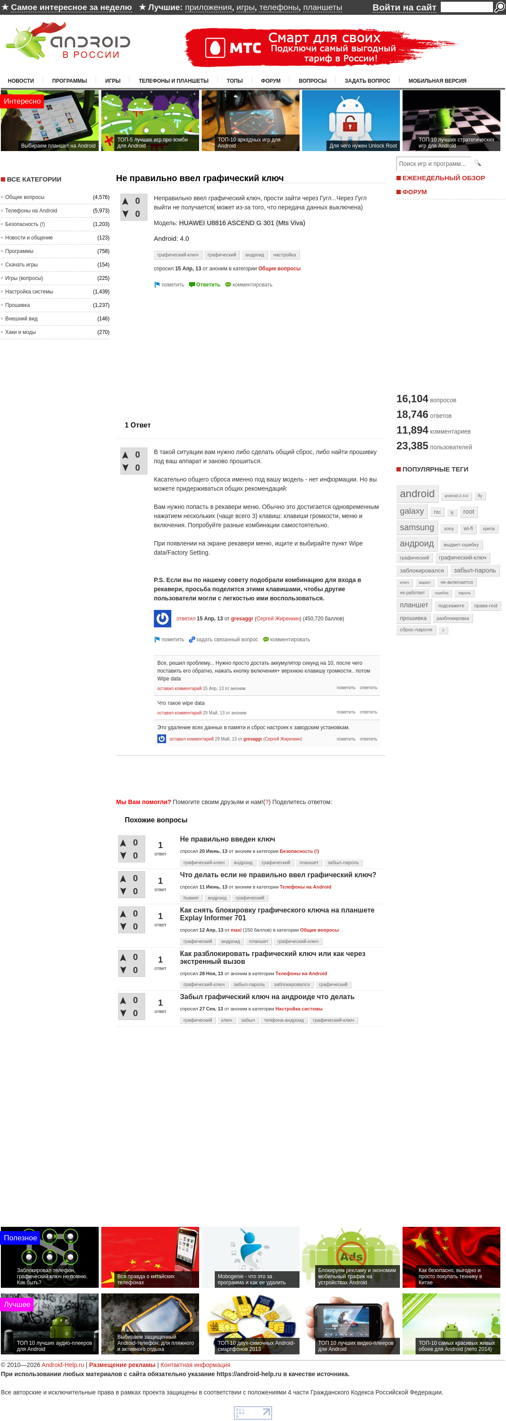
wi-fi (468, 528)
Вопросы (312, 81)
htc (437, 512)
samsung (417, 527)
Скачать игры (21, 265)
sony (449, 528)
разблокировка (452, 618)
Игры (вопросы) (24, 278)
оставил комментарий (179, 688)
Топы (235, 81)
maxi (236, 930)
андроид (254, 254)
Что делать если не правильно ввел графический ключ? (278, 875)
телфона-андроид (284, 1020)
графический (222, 254)
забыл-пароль (343, 862)
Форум (271, 81)
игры (245, 7)
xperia (489, 528)
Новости (21, 81)
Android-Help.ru (63, 1364)
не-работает (412, 592)
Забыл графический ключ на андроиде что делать (267, 996)
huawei (191, 897)
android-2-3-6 (456, 496)
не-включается (457, 582)
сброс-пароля (416, 629)
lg (452, 512)
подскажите (451, 605)
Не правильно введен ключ (227, 839)
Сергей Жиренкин (278, 619)
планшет (309, 862)
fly (480, 495)
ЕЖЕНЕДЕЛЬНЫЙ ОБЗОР (444, 178)
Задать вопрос (367, 81)
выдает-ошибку (461, 544)
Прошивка (17, 305)
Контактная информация (195, 1364)
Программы (69, 81)
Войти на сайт (404, 7)
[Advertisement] (248, 775)
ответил (186, 619)
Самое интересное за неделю (71, 7)
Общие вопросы (24, 197)
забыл (248, 1020)
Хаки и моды (20, 332)
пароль (464, 593)
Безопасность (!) (25, 224)
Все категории (34, 179)
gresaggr (242, 619)
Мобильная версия (437, 81)
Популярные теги (435, 469)
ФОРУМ (415, 191)
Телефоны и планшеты (174, 81)
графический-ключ (178, 254)
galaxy (412, 510)
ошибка (441, 593)
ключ (226, 1020)
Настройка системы (29, 292)
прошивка (413, 618)
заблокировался (292, 984)
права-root (486, 605)
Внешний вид (21, 319)
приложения (208, 7)
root (468, 511)
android (417, 493)
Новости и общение (29, 238)
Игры (112, 81)
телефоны (278, 7)
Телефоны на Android (31, 211)
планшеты (322, 7)
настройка (284, 254)
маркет (425, 582)
